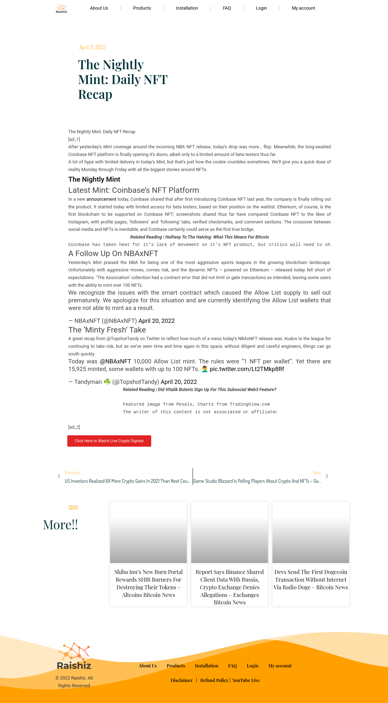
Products (142, 8)
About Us (99, 8)
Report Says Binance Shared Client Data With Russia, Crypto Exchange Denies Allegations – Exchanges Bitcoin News (230, 587)
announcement (101, 199)
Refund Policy (214, 680)
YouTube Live (246, 680)
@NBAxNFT (115, 361)
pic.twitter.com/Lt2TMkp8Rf (247, 369)
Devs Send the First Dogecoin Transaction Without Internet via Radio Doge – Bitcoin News (311, 579)
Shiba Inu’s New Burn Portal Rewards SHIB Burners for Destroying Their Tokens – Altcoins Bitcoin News (148, 583)
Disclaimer (182, 680)
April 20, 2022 (156, 320)
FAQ (227, 8)
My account (303, 8)
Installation (187, 8)
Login (261, 8)
